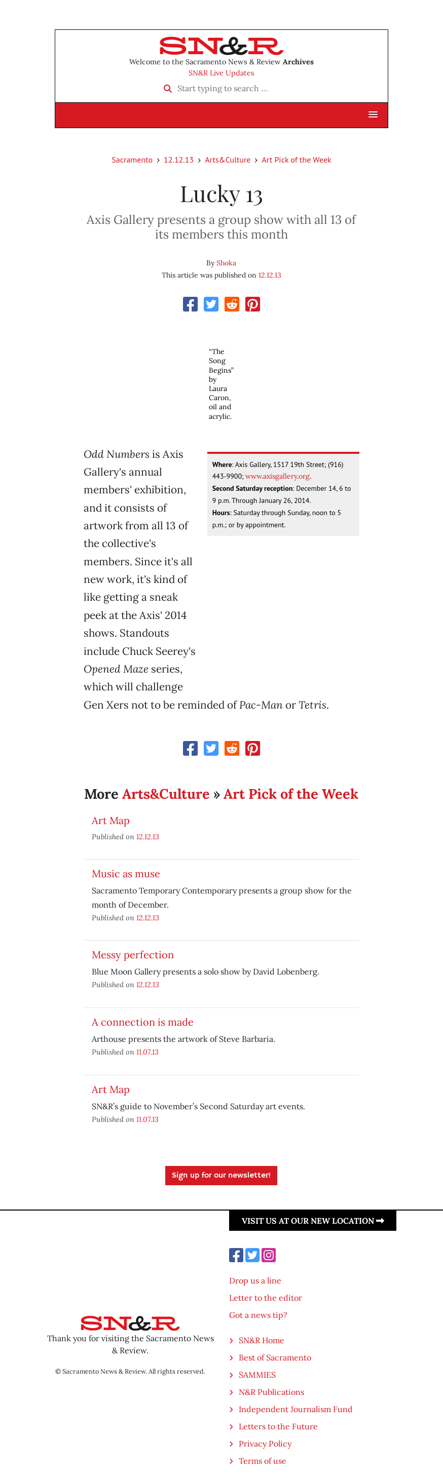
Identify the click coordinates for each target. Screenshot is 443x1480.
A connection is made (143, 1022)
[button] (373, 115)
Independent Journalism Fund (296, 1409)
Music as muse (126, 873)
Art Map (111, 820)
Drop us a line (255, 1280)
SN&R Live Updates (221, 72)
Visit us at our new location (313, 1221)
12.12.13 (179, 159)
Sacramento (132, 159)
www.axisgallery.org (277, 476)
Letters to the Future (278, 1426)
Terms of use (262, 1461)
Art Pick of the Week (296, 159)
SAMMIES (257, 1375)
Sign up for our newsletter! (221, 1176)
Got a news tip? (258, 1315)
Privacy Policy (265, 1443)
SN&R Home (261, 1340)
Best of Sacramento (275, 1357)
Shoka (226, 262)
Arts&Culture (227, 159)
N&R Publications (271, 1392)
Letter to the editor (265, 1298)
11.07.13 (147, 1052)
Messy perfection (133, 954)
